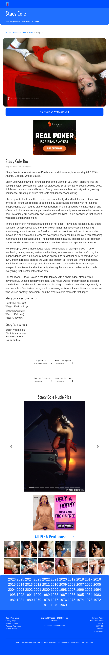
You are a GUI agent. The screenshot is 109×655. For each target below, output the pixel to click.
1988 (54, 595)
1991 (29, 595)
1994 (97, 589)
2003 (20, 589)
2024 (29, 579)
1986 (71, 595)
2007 (80, 584)
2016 (97, 579)
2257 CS (99, 626)
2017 (88, 579)
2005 (97, 584)
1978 (46, 600)
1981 (20, 600)
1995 (88, 589)
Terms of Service (96, 621)
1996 (80, 589)
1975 (71, 600)
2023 (37, 579)
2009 (63, 584)
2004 (12, 589)
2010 (54, 584)
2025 (20, 579)
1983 (97, 595)
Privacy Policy (97, 618)
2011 (46, 584)
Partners (100, 629)
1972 (97, 600)
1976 (63, 600)
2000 (46, 589)
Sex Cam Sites (87, 642)
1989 (46, 595)
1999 (54, 589)
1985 (80, 595)
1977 (54, 600)
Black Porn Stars (12, 618)
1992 (20, 595)
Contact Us (99, 631)
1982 (12, 600)
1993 (12, 595)
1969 (63, 605)
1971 (46, 605)
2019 (71, 579)
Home (8, 32)
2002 (29, 589)
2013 (29, 584)
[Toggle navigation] (99, 4)
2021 (54, 579)
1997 (71, 589)
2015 (12, 584)
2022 (46, 579)
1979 (37, 600)
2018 (80, 579)
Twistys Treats (11, 629)
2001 (37, 589)
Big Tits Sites (59, 642)
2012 (37, 584)
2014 (20, 584)
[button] (11, 446)
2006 (88, 584)
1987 (63, 595)
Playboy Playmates (13, 626)
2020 (63, 579)
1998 (63, 589)
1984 (31, 32)
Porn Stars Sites (72, 642)
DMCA (100, 623)
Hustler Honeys (12, 623)
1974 (80, 600)
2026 (12, 579)
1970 (54, 605)
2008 (71, 584)
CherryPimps (11, 621)
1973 (88, 600)
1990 (37, 595)
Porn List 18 (34, 642)
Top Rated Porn (46, 642)
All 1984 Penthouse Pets (55, 536)
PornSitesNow (22, 642)
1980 (29, 600)
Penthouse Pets (19, 32)
